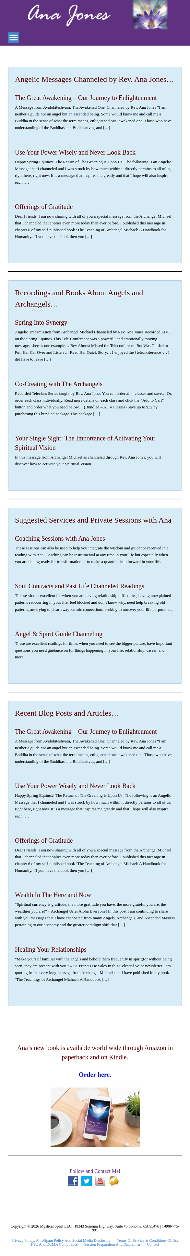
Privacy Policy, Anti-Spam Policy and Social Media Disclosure (61, 1240)
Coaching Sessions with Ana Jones (60, 538)
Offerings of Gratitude (44, 206)
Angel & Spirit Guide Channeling (58, 633)
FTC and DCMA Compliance (54, 1244)
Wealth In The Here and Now (53, 894)
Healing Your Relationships (51, 949)
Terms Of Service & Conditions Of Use (148, 1240)
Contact (153, 1244)
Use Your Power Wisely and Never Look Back (75, 152)
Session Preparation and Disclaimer (112, 1244)
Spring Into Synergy (41, 322)
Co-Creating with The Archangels (58, 383)
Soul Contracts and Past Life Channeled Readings (79, 586)
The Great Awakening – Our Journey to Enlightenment (86, 97)
